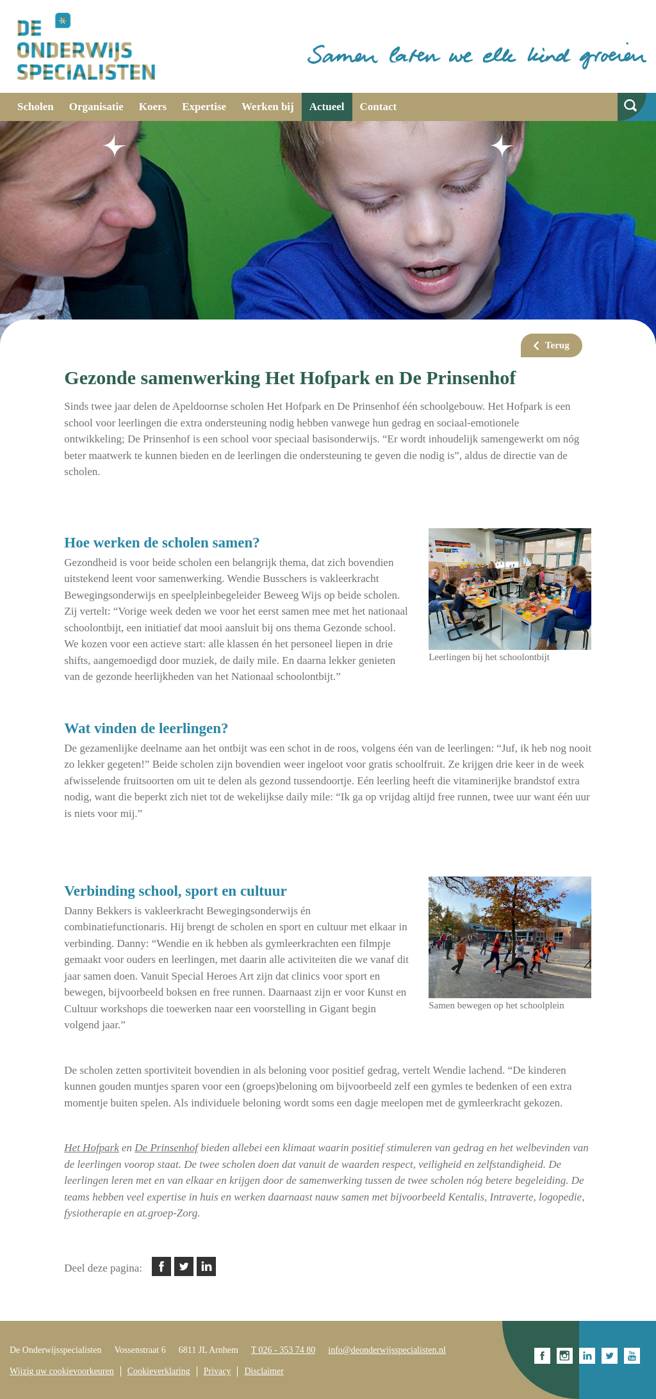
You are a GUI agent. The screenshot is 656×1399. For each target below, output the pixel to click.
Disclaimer (263, 1371)
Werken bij (268, 107)
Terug (557, 345)
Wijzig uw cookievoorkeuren (62, 1371)
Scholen (35, 107)
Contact (378, 107)
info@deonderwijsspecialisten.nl (387, 1350)
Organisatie (96, 107)
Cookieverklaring (158, 1371)
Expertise (204, 107)
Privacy (217, 1371)
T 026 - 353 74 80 (283, 1350)
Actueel (327, 107)
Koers (153, 107)
